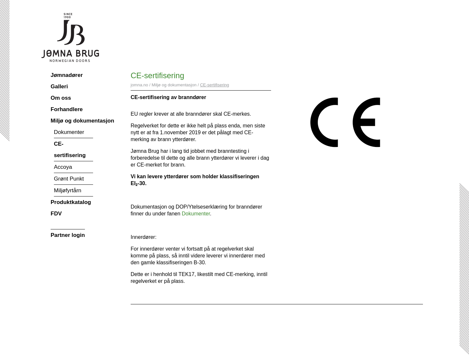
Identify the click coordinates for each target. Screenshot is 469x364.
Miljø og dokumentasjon (82, 121)
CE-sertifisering (70, 149)
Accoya (63, 167)
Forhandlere (67, 109)
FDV (56, 214)
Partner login (68, 235)
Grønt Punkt (69, 179)
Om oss (61, 98)
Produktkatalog (71, 202)
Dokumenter (69, 132)
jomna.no (139, 84)
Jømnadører (67, 75)
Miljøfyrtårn (67, 190)
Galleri (59, 86)
